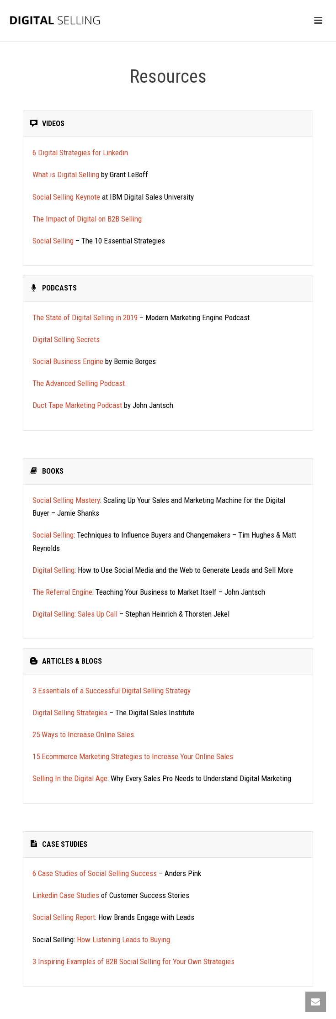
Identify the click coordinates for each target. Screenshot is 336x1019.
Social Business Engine (67, 361)
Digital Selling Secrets (66, 339)
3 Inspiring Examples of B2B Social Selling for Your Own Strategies (133, 961)
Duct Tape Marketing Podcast (77, 405)
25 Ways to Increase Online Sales (84, 734)
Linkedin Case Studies (65, 895)
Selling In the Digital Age (69, 778)
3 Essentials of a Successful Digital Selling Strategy (112, 690)
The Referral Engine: (63, 592)
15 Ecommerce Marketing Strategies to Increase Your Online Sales (132, 756)
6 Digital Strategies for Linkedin (80, 152)
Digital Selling (53, 570)
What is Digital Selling (65, 174)
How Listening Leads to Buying (123, 939)
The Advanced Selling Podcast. (80, 383)
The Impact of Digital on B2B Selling (88, 218)
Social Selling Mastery (66, 500)
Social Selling (53, 240)
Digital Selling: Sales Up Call (74, 613)
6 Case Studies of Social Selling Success (94, 873)
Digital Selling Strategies (69, 712)
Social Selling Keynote (66, 196)
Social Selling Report (63, 917)
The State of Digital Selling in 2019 (85, 317)
